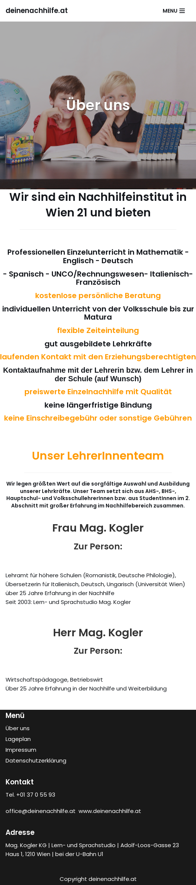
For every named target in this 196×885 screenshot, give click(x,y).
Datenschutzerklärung (36, 760)
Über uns (18, 728)
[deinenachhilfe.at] (37, 10)
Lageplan (18, 739)
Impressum (21, 750)
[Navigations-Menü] (173, 10)
